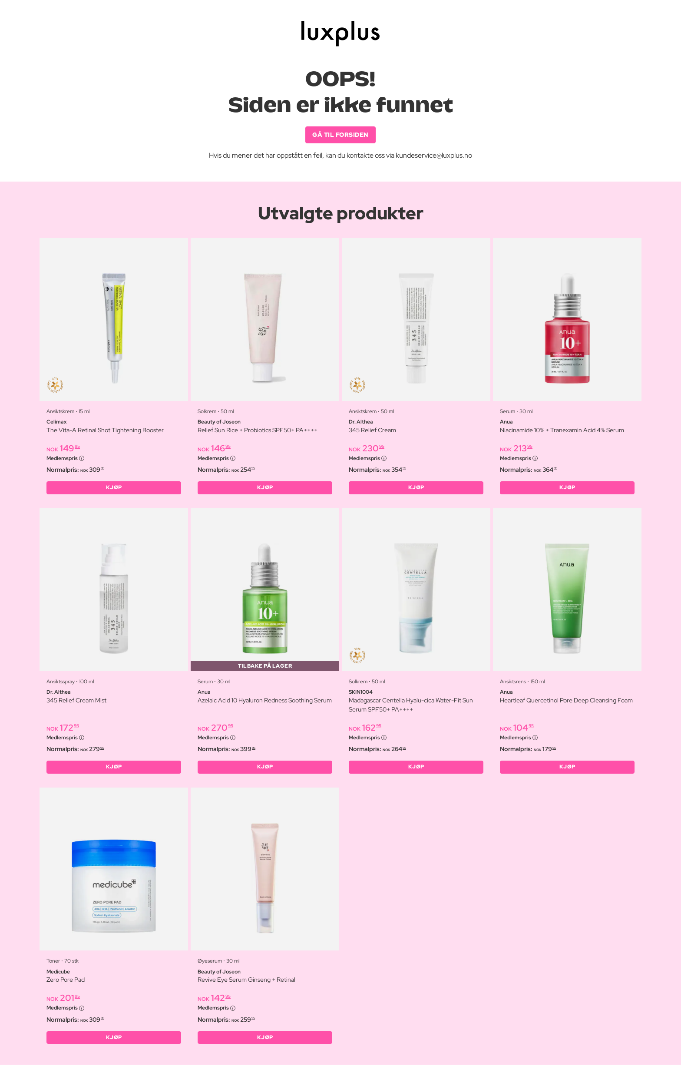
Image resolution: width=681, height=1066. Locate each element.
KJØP (114, 488)
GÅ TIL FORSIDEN (340, 135)
